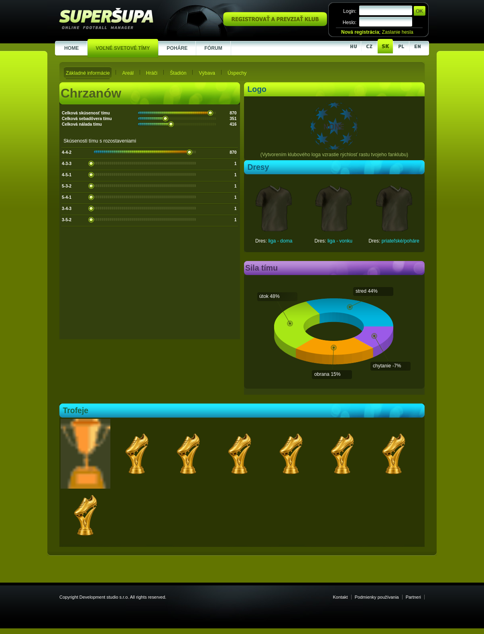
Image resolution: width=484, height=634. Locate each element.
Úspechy (237, 73)
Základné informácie (88, 73)
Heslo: (349, 22)
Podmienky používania (377, 597)
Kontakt (340, 597)
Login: (349, 11)
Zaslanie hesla (397, 32)
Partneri (413, 597)
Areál (127, 73)
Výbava (207, 73)
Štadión (178, 73)
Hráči (151, 73)
